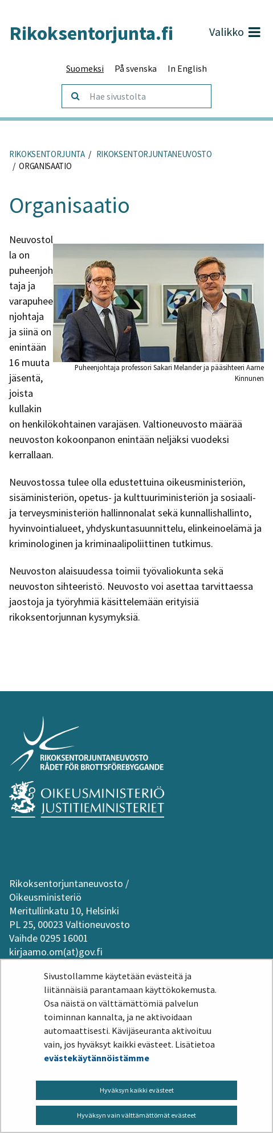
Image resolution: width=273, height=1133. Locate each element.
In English (187, 68)
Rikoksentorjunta (47, 154)
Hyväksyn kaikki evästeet (137, 1090)
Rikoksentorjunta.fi (91, 33)
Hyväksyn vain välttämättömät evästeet (136, 1115)
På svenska (136, 68)
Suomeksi (85, 68)
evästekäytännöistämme (96, 1058)
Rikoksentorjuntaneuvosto (153, 154)
